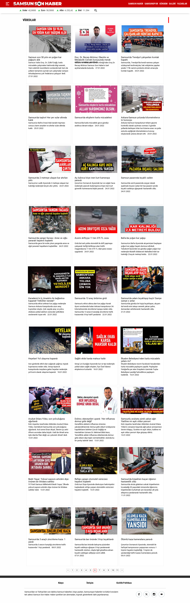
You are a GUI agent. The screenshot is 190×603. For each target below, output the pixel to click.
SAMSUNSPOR (151, 3)
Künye (61, 583)
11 (117, 570)
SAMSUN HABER (135, 3)
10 (113, 570)
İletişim (90, 583)
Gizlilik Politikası (124, 583)
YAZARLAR (182, 3)
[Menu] (7, 3)
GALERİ (172, 3)
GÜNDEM (163, 3)
